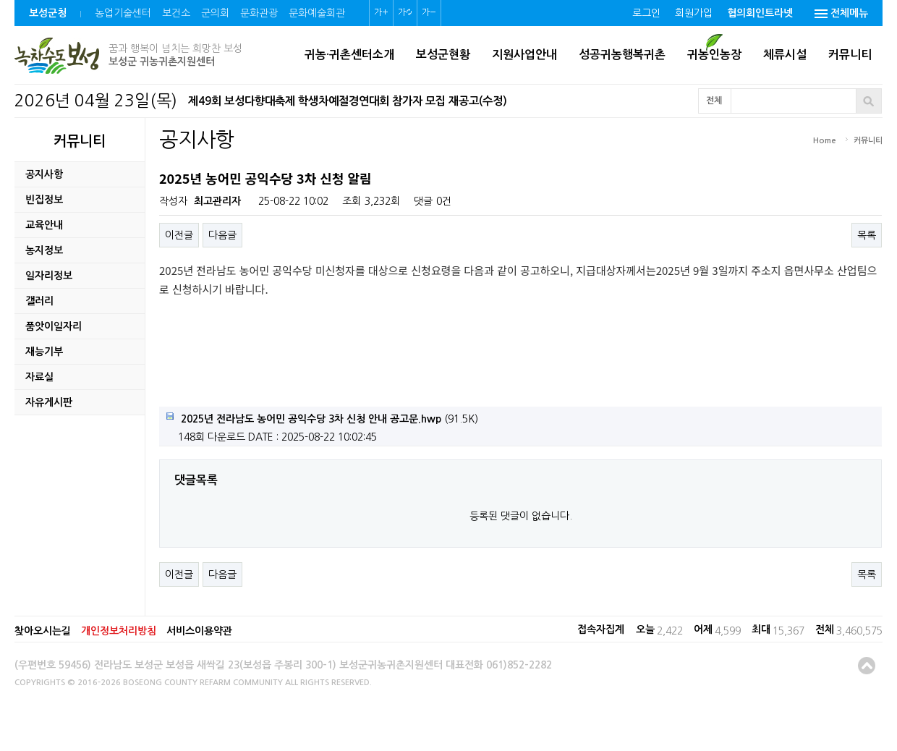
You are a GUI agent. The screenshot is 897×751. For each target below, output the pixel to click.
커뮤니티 (850, 54)
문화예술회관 (317, 13)
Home (824, 141)
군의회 (215, 13)
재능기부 (44, 352)
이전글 (179, 235)
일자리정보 (48, 276)
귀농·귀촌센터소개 (349, 54)
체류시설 (785, 54)
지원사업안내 (524, 54)
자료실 (39, 377)
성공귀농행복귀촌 (622, 54)
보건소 (176, 13)
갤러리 (39, 301)
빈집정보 (44, 200)
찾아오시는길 (42, 631)
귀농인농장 (714, 54)
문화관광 (259, 13)
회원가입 (694, 13)
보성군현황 (443, 54)
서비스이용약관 (199, 631)
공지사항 (44, 174)
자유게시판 (48, 402)
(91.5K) (322, 418)
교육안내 (44, 225)
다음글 (222, 235)
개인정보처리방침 (118, 631)
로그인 (646, 13)
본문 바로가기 (0, 0)
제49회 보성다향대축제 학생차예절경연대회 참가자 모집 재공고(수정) (347, 101)
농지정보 (44, 250)
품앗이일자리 (53, 326)
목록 (866, 235)
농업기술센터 (123, 13)
